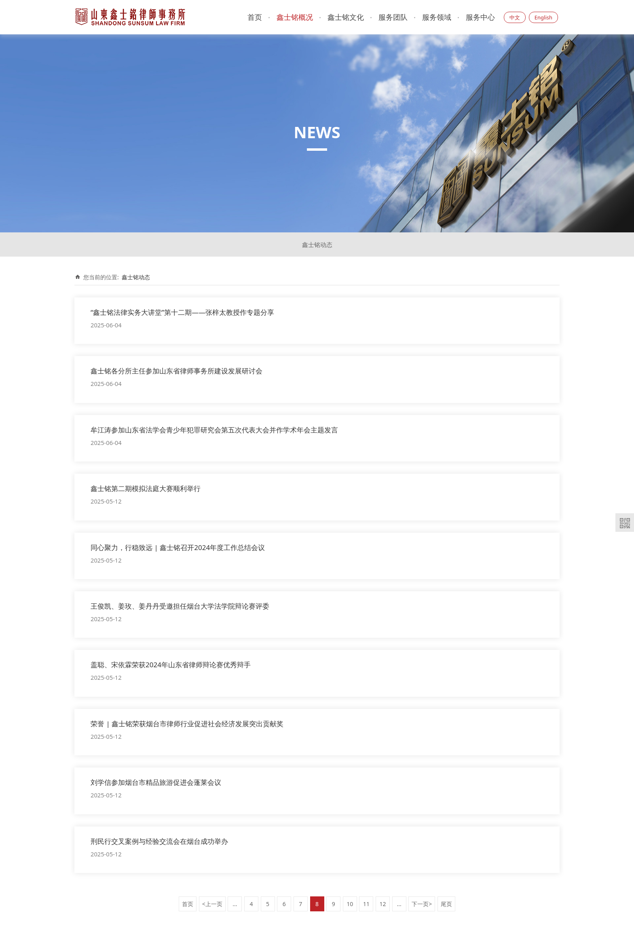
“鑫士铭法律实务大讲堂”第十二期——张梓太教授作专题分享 (182, 312)
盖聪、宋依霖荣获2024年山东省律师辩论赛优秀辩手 (171, 664)
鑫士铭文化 (346, 17)
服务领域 (436, 17)
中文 (514, 17)
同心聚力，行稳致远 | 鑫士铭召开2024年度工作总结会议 (178, 547)
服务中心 (480, 17)
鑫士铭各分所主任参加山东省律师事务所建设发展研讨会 (176, 370)
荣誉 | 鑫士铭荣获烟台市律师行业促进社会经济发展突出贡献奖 (187, 723)
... (234, 904)
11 (366, 904)
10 (350, 904)
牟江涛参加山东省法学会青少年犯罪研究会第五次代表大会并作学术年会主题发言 (214, 429)
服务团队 (393, 17)
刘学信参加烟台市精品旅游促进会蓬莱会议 (156, 782)
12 (383, 904)
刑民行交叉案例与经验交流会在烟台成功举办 (159, 841)
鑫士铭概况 (295, 17)
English (543, 17)
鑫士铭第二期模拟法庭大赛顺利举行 (146, 488)
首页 (254, 17)
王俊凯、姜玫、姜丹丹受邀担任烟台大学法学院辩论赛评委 (180, 606)
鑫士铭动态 (317, 244)
